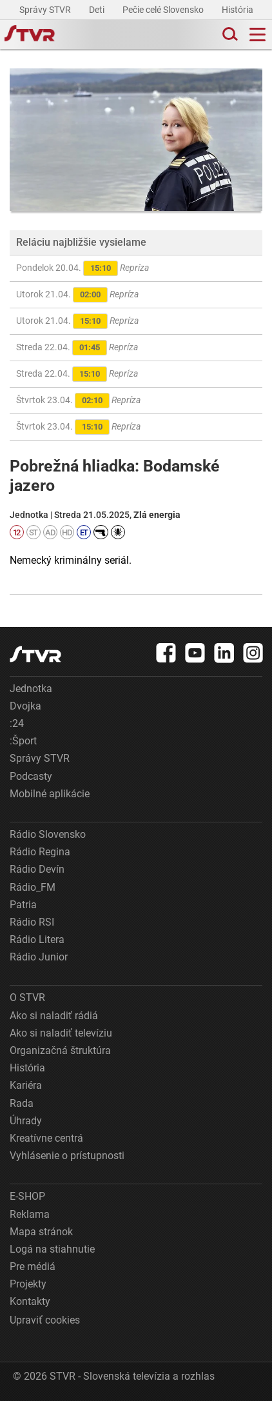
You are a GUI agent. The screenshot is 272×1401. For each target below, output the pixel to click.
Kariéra (26, 1085)
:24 (17, 723)
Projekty (28, 1284)
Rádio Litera (37, 939)
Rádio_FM (32, 887)
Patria (23, 905)
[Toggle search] (229, 34)
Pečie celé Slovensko (164, 10)
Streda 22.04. (77, 347)
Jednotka (31, 688)
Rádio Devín (37, 869)
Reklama (30, 1214)
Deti (97, 10)
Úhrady (26, 1121)
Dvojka (25, 706)
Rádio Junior (39, 957)
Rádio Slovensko (48, 834)
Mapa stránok (41, 1232)
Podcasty (31, 776)
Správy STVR (46, 10)
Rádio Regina (40, 852)
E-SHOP (27, 1196)
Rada (22, 1103)
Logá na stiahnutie (52, 1249)
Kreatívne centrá (46, 1138)
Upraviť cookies (45, 1320)
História (238, 10)
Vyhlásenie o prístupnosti (67, 1155)
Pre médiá (32, 1266)
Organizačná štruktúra (60, 1050)
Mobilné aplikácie (50, 794)
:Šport (23, 741)
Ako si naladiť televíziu (61, 1033)
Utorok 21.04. (77, 295)
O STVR (27, 997)
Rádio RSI (32, 922)
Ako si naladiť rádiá (54, 1015)
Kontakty (30, 1301)
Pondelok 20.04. (82, 268)
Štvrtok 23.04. (78, 400)
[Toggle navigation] (257, 34)
